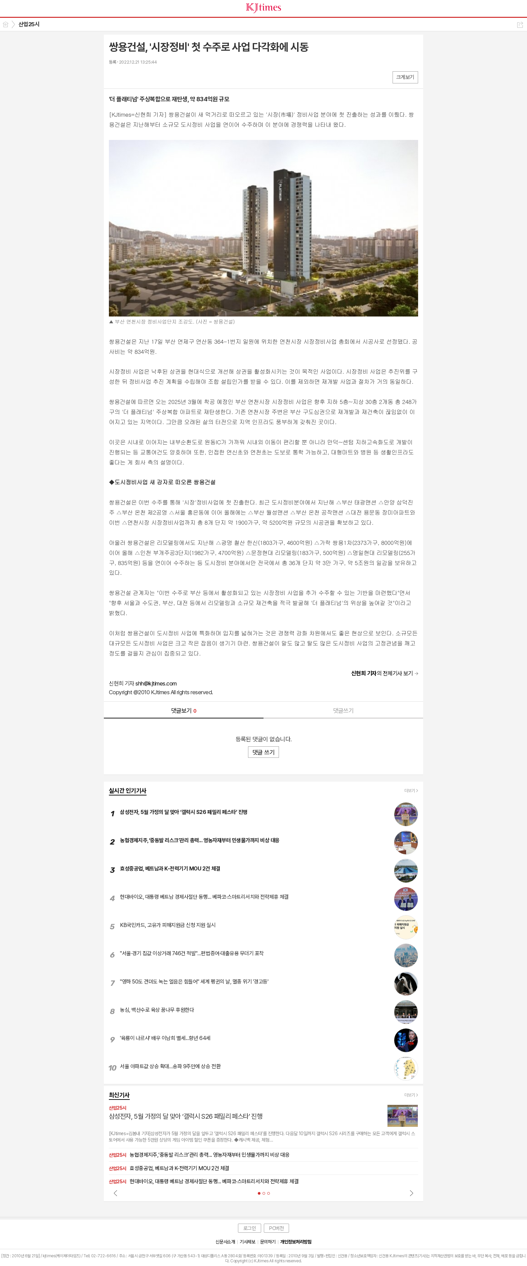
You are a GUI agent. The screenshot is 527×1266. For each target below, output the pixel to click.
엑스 (128, 77)
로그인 (249, 1228)
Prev (116, 1193)
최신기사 (119, 1095)
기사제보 (247, 1241)
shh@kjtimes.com (155, 683)
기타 (155, 77)
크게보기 (405, 77)
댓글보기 (184, 710)
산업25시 (28, 24)
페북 (115, 77)
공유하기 (520, 25)
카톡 (142, 77)
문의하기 (268, 1241)
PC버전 (276, 1228)
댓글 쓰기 (263, 752)
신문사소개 (225, 1241)
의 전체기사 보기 (382, 673)
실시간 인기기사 (128, 790)
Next (411, 1193)
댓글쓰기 (343, 710)
